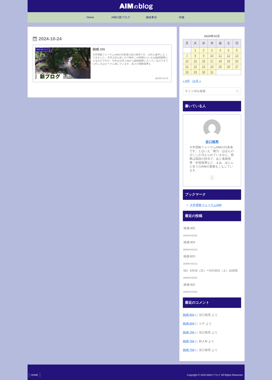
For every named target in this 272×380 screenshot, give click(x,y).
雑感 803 (189, 256)
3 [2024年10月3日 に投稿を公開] (212, 50)
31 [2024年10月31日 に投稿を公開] (212, 72)
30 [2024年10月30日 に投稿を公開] (203, 72)
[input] (212, 91)
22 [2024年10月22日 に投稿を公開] (195, 66)
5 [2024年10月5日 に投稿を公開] (228, 50)
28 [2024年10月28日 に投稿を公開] (187, 72)
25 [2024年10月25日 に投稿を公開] (220, 66)
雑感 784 (188, 332)
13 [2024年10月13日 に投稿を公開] (237, 55)
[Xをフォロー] (212, 177)
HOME (34, 375)
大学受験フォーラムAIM (206, 205)
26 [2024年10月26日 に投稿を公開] (228, 66)
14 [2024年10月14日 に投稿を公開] (187, 61)
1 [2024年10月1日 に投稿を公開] (195, 50)
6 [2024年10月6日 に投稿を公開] (236, 50)
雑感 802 (189, 284)
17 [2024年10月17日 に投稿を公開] (212, 61)
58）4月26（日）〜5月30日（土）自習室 (211, 270)
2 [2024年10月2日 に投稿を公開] (203, 50)
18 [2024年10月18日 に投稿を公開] (220, 61)
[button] (238, 91)
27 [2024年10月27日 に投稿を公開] (237, 66)
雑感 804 (189, 242)
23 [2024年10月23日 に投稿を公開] (203, 66)
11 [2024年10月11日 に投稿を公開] (220, 55)
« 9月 (186, 81)
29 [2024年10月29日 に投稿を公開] (195, 72)
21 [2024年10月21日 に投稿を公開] (187, 66)
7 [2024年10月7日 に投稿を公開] (187, 55)
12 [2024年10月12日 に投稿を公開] (228, 55)
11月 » (196, 81)
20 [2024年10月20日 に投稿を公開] (237, 61)
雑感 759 (188, 350)
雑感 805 (189, 228)
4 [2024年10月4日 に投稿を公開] (220, 50)
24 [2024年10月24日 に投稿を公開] (212, 66)
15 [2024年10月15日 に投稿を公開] (195, 61)
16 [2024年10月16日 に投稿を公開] (203, 61)
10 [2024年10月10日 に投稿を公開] (212, 55)
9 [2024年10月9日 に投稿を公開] (203, 55)
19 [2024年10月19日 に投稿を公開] (228, 61)
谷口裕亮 (212, 142)
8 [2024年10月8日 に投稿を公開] (195, 55)
